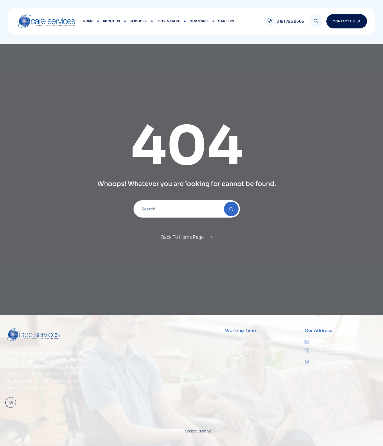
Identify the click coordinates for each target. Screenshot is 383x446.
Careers (226, 21)
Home (88, 21)
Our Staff (198, 21)
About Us (111, 21)
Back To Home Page (182, 237)
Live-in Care (168, 21)
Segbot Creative (198, 431)
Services (138, 21)
